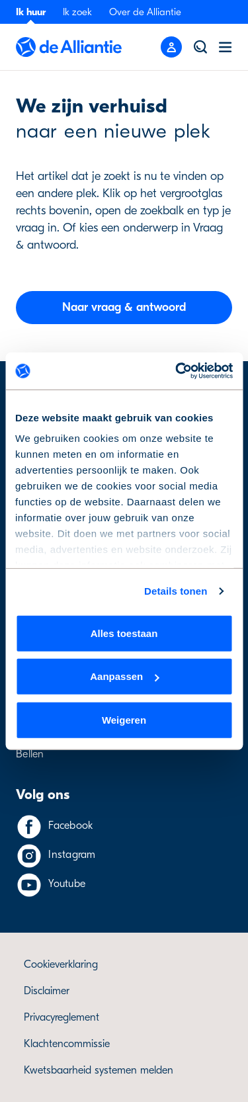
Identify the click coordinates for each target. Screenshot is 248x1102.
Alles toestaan (124, 632)
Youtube (66, 884)
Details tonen (175, 591)
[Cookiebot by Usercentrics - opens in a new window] (176, 371)
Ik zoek (77, 12)
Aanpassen (124, 676)
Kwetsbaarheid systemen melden (98, 1070)
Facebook (70, 825)
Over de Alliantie (145, 12)
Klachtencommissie (67, 1044)
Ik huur (31, 12)
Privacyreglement (61, 1017)
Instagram (71, 855)
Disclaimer (46, 991)
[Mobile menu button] (171, 47)
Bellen (30, 754)
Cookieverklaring (61, 964)
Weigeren (124, 719)
